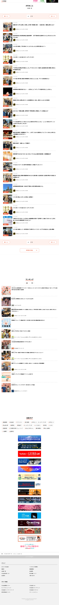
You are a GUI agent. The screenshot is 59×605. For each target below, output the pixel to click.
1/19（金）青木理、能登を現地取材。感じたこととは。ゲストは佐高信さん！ (31, 78)
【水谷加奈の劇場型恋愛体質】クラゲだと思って (22, 341)
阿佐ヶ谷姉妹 (47, 428)
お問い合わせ (32, 575)
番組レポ (5, 30)
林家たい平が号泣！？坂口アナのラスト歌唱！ (21, 331)
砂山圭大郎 (5, 425)
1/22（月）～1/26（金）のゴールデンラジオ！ (23, 57)
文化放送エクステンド (34, 590)
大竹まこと (51, 422)
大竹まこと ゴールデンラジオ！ (39, 422)
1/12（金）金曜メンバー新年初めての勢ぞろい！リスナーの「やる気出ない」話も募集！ (33, 229)
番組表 (3, 569)
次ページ (53, 16)
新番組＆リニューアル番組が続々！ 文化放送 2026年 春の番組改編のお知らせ (28, 320)
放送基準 (31, 571)
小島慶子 (5, 431)
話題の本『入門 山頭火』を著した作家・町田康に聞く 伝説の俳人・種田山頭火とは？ (33, 25)
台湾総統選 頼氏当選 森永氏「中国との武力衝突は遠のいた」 (28, 186)
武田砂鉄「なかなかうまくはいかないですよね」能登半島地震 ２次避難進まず (32, 154)
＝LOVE (50, 425)
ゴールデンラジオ (28, 425)
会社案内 (3, 575)
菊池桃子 (19, 425)
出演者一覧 (4, 571)
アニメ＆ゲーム (35, 1)
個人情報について (33, 573)
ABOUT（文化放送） (5, 566)
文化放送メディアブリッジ (35, 587)
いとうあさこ (38, 425)
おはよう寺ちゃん (29, 428)
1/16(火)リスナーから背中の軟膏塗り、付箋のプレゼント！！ (27, 164)
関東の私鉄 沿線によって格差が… (22, 143)
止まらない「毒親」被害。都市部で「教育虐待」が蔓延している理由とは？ (30, 111)
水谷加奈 (12, 422)
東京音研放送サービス (6, 592)
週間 (27, 283)
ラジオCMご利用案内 (34, 566)
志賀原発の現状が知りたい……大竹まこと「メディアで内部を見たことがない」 (32, 89)
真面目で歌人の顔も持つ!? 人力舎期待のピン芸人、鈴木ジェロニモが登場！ (31, 100)
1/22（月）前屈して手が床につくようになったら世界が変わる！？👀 (29, 46)
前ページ (6, 16)
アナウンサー (19, 422)
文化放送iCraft (32, 585)
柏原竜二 (13, 425)
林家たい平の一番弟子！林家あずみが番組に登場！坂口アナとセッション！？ (27, 352)
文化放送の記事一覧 (8, 553)
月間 (32, 283)
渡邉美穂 (5, 422)
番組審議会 (32, 569)
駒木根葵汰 (38, 428)
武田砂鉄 (5, 428)
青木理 (44, 425)
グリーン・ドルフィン (34, 592)
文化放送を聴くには (5, 573)
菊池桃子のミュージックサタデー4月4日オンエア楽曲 (23, 384)
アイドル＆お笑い (42, 1)
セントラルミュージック (6, 587)
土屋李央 (12, 431)
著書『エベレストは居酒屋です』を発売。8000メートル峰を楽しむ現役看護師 (28, 363)
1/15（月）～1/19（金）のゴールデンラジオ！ (23, 208)
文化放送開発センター (6, 585)
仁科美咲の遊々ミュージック (16, 428)
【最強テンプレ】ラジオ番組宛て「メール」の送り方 (22, 374)
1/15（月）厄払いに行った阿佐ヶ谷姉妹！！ (23, 197)
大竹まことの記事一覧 (17, 553)
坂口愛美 (27, 422)
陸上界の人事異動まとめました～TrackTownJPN (22, 298)
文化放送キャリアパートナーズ (8, 590)
